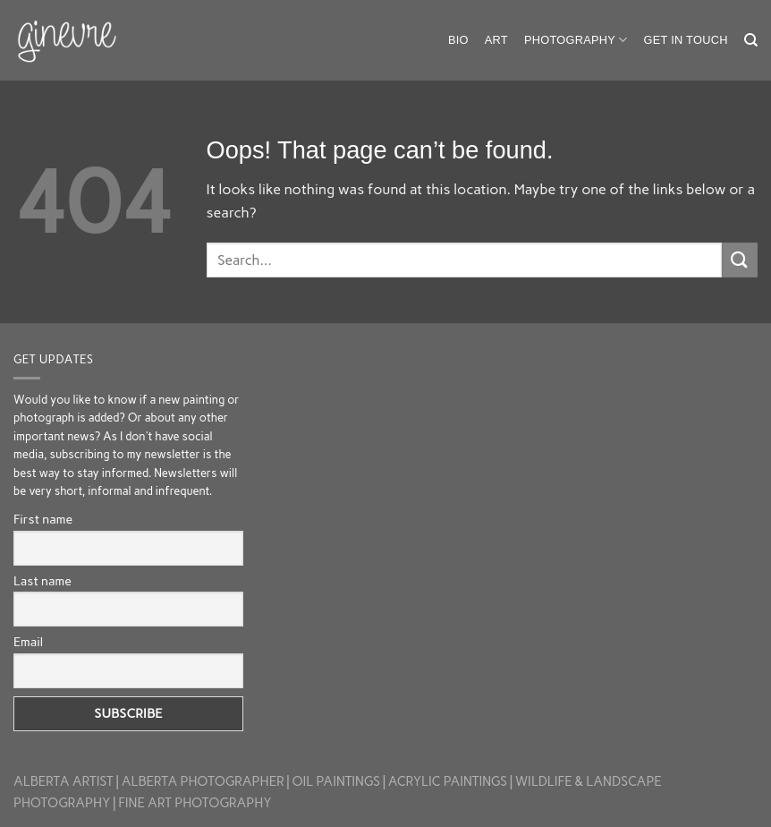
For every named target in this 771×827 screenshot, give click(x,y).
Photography (576, 39)
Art (496, 40)
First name (42, 519)
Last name (42, 581)
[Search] (751, 40)
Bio (458, 40)
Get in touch (686, 40)
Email (28, 642)
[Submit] (740, 260)
